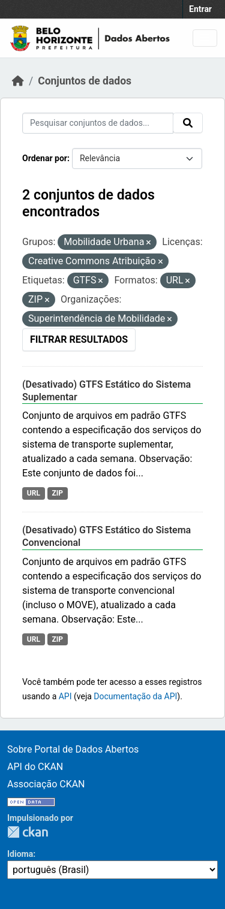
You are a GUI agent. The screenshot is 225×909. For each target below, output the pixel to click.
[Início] (18, 81)
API (65, 696)
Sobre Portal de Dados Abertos (73, 749)
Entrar (200, 9)
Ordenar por (44, 158)
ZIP (57, 493)
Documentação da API (135, 696)
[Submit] (188, 123)
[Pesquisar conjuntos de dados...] (97, 123)
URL (33, 493)
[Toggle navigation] (205, 38)
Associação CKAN (46, 784)
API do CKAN (35, 766)
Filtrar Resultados (79, 339)
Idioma (20, 854)
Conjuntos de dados (84, 81)
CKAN (27, 832)
